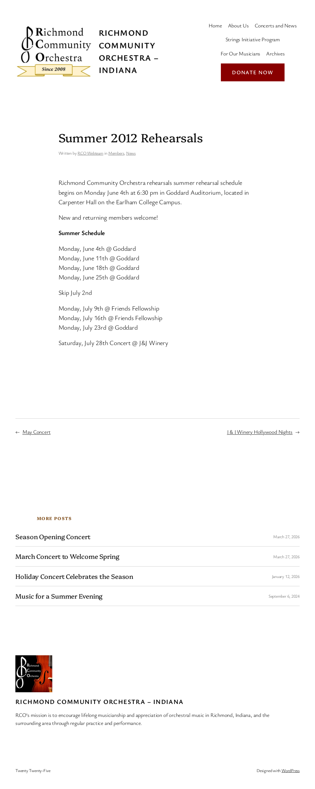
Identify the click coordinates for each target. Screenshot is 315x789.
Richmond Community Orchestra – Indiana (99, 701)
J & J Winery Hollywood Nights (260, 431)
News (131, 153)
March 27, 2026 (286, 536)
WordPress (290, 770)
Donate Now (252, 72)
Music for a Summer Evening (58, 596)
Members (116, 153)
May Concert (36, 431)
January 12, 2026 (286, 576)
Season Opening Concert (52, 536)
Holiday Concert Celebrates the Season (74, 576)
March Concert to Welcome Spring (67, 556)
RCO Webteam (90, 153)
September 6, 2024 (284, 596)
